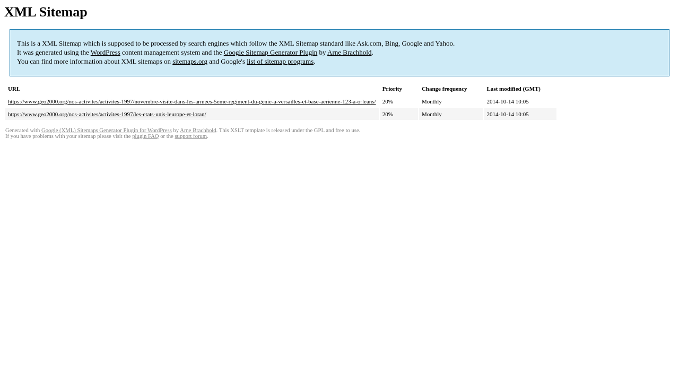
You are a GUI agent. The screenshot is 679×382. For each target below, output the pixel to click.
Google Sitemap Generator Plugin (271, 52)
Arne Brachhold (349, 52)
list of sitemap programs (280, 61)
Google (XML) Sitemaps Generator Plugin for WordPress (106, 130)
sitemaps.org (189, 61)
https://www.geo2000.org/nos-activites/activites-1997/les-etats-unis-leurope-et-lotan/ (107, 114)
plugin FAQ (145, 136)
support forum (191, 136)
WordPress (105, 52)
